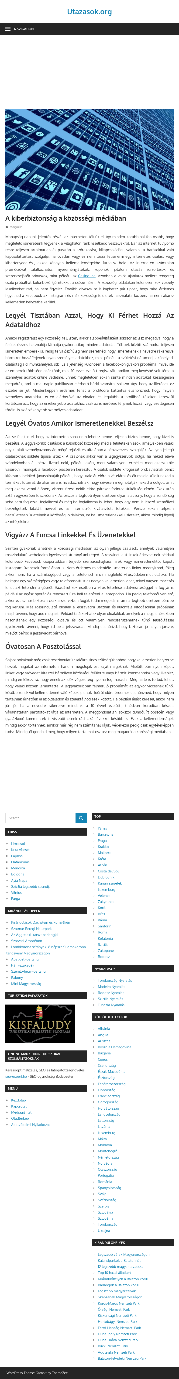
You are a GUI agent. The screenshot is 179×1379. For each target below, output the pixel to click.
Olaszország (107, 1169)
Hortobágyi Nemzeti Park (117, 1321)
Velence (104, 895)
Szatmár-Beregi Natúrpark (31, 928)
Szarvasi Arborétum (26, 941)
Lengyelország (109, 1114)
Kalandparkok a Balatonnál (119, 1260)
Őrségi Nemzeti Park (114, 1309)
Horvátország (108, 1108)
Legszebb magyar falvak (117, 1291)
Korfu (102, 908)
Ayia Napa (19, 880)
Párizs (102, 828)
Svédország (107, 1200)
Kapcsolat (19, 1106)
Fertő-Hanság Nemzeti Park (119, 1328)
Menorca (18, 868)
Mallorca (104, 853)
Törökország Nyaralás (115, 980)
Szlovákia (105, 1212)
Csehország (107, 1065)
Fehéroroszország (112, 1084)
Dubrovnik (106, 877)
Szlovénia (105, 1218)
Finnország (106, 1090)
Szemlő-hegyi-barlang (28, 971)
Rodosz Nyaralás (111, 993)
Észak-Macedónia (111, 1071)
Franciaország (109, 1096)
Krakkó (103, 846)
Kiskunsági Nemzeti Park (117, 1315)
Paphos (17, 856)
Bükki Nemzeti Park (113, 1346)
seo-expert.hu (16, 1076)
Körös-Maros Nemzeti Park (119, 1303)
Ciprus (103, 1059)
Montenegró (107, 1151)
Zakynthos (106, 901)
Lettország (106, 1120)
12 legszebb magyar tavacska (120, 1266)
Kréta (102, 859)
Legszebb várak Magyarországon (124, 1254)
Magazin (16, 227)
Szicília (103, 944)
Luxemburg (106, 889)
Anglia (103, 1035)
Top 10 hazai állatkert (114, 1272)
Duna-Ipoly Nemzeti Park (117, 1334)
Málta (102, 1139)
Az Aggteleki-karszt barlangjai (34, 935)
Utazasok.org (90, 11)
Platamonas (20, 862)
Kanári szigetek (110, 883)
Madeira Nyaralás (111, 987)
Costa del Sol (108, 871)
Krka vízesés (20, 849)
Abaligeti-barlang (25, 959)
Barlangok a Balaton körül (118, 1285)
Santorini (105, 926)
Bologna (17, 874)
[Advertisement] (89, 74)
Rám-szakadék (22, 965)
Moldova (105, 1145)
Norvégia (105, 1163)
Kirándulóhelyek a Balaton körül (123, 1279)
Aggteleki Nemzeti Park (116, 1352)
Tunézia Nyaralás (111, 1005)
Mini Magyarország (26, 983)
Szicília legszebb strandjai (31, 886)
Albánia (104, 1028)
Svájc (102, 1194)
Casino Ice (87, 276)
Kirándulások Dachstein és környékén (40, 922)
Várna (102, 920)
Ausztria (104, 1041)
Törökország (107, 1224)
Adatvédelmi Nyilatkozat (30, 1124)
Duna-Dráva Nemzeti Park (118, 1340)
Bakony (17, 977)
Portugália (106, 1175)
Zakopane (106, 950)
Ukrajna (104, 1230)
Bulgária (104, 1053)
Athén (102, 865)
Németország (108, 1157)
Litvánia (104, 1126)
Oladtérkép (20, 1118)
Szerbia (104, 1206)
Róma (102, 932)
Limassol (18, 843)
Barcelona (106, 834)
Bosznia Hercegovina (114, 1047)
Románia (105, 1182)
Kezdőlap (18, 1100)
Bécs (101, 914)
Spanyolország (109, 1188)
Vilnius (16, 892)
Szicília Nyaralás (110, 999)
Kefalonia (105, 938)
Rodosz (104, 956)
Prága (102, 840)
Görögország (108, 1102)
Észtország (106, 1077)
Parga (15, 898)
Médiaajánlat (21, 1112)
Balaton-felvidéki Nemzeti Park (122, 1358)
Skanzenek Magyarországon (120, 1297)
